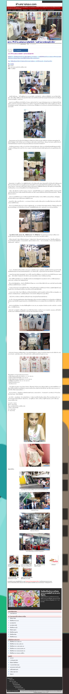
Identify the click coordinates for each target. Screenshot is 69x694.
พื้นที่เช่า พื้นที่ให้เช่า (14, 662)
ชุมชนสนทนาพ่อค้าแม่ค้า (15, 667)
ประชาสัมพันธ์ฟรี (51, 10)
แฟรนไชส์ (20, 10)
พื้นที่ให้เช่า (25, 10)
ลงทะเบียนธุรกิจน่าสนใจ (19, 687)
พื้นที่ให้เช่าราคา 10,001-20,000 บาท (17, 648)
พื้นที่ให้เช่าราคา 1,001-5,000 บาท (17, 646)
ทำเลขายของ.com (33, 691)
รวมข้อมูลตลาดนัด (14, 660)
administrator (23, 44)
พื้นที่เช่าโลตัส (13, 618)
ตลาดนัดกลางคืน (13, 625)
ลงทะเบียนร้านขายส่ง (21, 689)
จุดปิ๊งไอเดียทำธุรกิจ (14, 669)
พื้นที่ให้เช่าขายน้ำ (13, 627)
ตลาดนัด (14, 10)
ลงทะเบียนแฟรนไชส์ (16, 684)
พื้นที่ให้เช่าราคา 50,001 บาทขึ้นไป (17, 653)
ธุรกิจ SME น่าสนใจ (42, 10)
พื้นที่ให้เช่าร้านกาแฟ (14, 620)
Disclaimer (40, 692)
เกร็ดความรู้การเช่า (14, 671)
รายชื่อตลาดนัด (11, 679)
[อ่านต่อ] (42, 601)
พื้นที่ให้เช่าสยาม (13, 636)
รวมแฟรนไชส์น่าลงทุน (14, 664)
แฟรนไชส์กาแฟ (13, 613)
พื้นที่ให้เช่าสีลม (13, 634)
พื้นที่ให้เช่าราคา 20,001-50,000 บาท (17, 650)
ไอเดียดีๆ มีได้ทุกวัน (33, 10)
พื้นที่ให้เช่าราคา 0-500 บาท (15, 641)
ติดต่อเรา (12, 674)
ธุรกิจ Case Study (12, 681)
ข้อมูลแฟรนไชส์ (9, 678)
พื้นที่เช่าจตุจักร (13, 629)
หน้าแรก (9, 10)
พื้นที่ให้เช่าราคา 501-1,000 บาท (16, 643)
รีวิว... (28, 44)
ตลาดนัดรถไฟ (13, 623)
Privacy (47, 691)
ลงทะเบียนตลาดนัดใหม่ (17, 686)
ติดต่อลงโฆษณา (16, 691)
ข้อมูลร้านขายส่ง (15, 683)
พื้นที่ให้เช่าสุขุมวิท (14, 632)
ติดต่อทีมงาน (10, 691)
